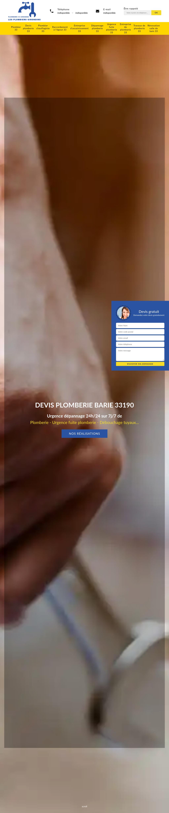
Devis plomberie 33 (28, 28)
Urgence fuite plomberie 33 (111, 28)
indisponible (109, 12)
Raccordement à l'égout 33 (60, 28)
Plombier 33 (16, 28)
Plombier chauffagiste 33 (43, 28)
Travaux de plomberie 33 (139, 28)
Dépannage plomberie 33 (97, 28)
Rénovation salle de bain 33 (154, 28)
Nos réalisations (84, 433)
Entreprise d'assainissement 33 (79, 28)
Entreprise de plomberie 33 (125, 28)
